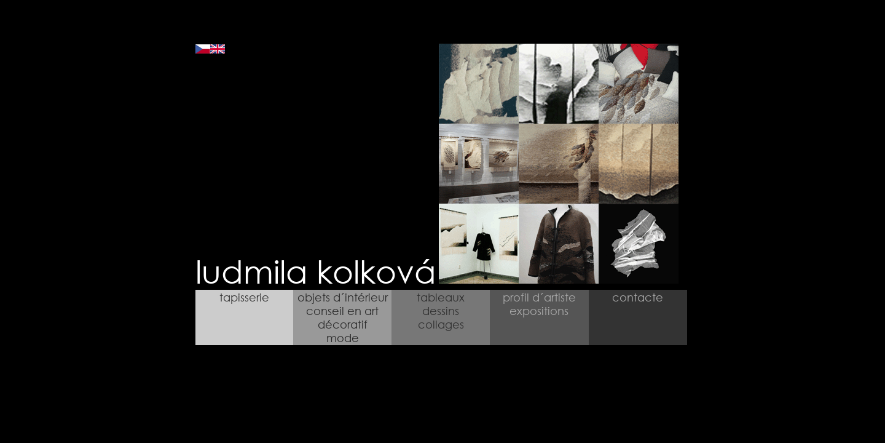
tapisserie (244, 297)
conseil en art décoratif (342, 317)
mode (342, 338)
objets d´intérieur (342, 297)
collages (441, 324)
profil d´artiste (539, 297)
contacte (637, 297)
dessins (440, 310)
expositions (538, 310)
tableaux (441, 297)
